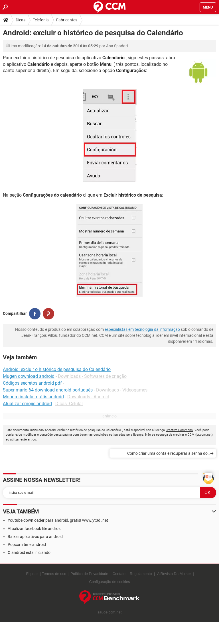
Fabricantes (66, 20)
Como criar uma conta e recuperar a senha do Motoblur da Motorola (167, 454)
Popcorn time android (27, 544)
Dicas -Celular (69, 403)
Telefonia (41, 20)
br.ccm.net (204, 435)
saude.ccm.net (110, 612)
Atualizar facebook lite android (35, 528)
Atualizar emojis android (27, 403)
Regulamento (141, 574)
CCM (191, 435)
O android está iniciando (29, 552)
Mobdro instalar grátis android (33, 396)
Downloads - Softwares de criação (92, 376)
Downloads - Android (88, 396)
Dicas (20, 20)
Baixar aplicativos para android (35, 536)
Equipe (31, 574)
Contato (119, 574)
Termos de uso (54, 574)
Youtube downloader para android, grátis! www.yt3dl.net (58, 520)
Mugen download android (28, 376)
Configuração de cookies (109, 582)
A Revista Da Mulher (174, 574)
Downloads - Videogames (121, 390)
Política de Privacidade (89, 574)
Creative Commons (179, 430)
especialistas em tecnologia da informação (142, 329)
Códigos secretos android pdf (32, 383)
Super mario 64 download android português (48, 390)
